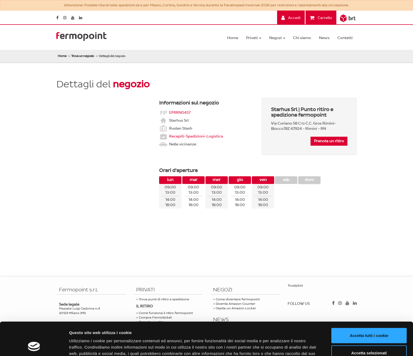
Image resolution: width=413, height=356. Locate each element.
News (324, 38)
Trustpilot (295, 285)
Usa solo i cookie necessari (369, 338)
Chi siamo (302, 38)
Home (232, 38)
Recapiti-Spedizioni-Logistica (196, 136)
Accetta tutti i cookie (369, 304)
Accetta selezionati (369, 321)
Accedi (291, 18)
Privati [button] (253, 38)
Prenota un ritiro (329, 141)
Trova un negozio (82, 56)
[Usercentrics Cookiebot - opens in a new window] (34, 346)
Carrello (321, 18)
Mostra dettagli (277, 345)
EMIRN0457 (179, 112)
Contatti (345, 38)
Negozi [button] (277, 38)
